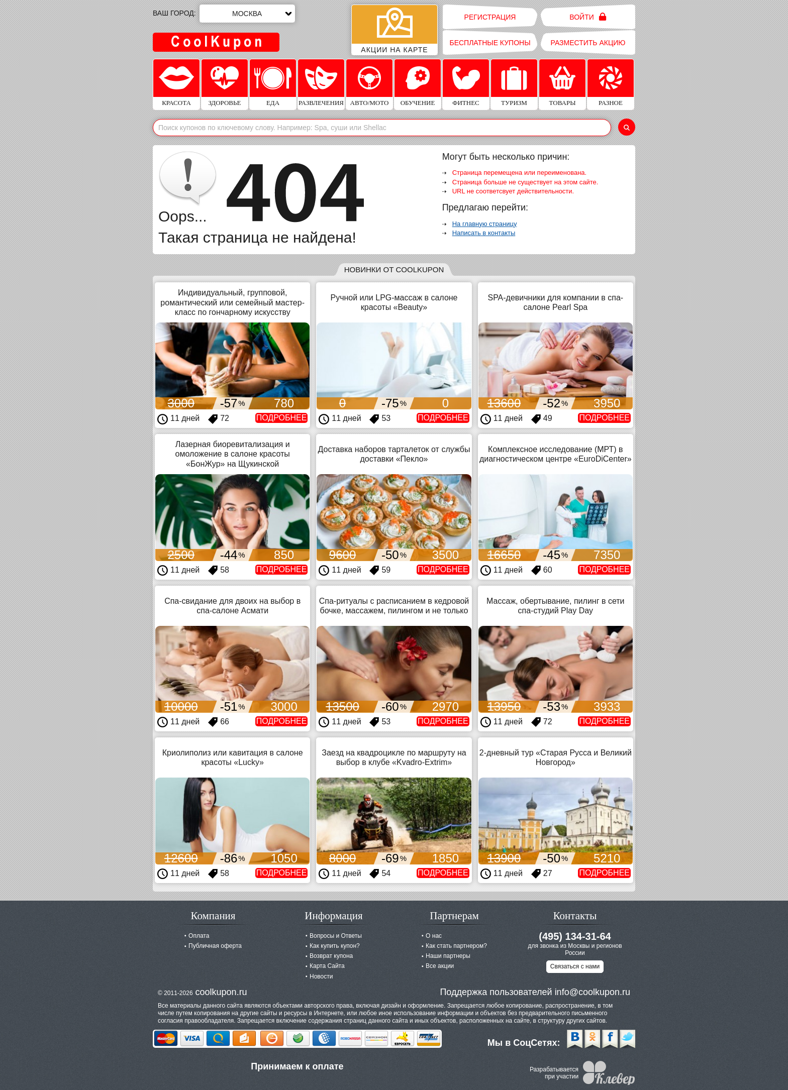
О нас (434, 935)
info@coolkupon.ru (592, 992)
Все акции (440, 965)
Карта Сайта (327, 965)
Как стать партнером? (456, 945)
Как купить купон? (335, 945)
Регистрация (490, 17)
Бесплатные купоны (489, 43)
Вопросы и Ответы (336, 935)
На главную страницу (484, 224)
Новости (321, 976)
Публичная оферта (215, 945)
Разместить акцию (588, 43)
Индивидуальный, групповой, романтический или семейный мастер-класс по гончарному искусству (232, 302)
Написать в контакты (484, 233)
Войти (587, 17)
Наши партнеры (448, 955)
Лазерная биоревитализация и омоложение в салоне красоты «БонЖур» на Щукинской (232, 454)
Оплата (198, 935)
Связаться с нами (575, 966)
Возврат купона (331, 955)
